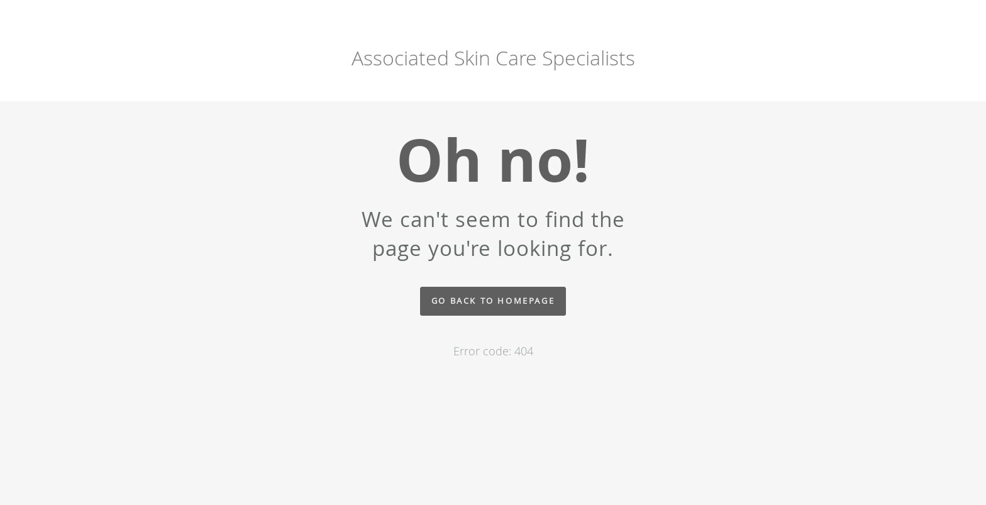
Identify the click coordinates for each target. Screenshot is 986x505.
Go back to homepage (493, 301)
